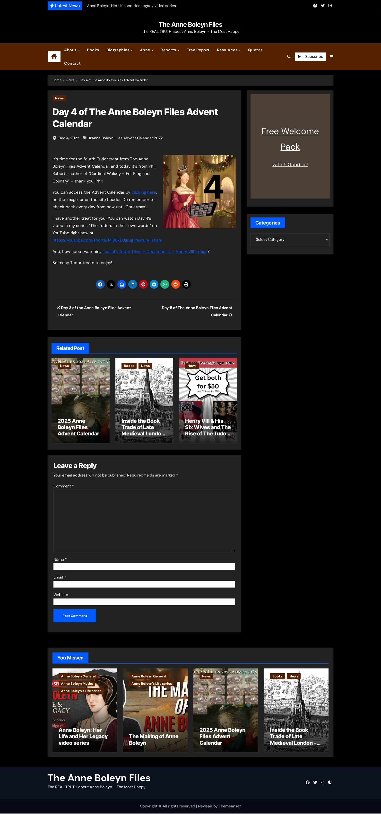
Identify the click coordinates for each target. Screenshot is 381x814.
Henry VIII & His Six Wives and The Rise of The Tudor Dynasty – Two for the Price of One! (208, 434)
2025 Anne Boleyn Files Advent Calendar (78, 427)
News (59, 98)
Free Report (198, 49)
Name (60, 558)
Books (93, 49)
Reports (169, 49)
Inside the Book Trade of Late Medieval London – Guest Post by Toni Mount (142, 434)
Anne (145, 49)
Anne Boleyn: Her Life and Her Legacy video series (83, 736)
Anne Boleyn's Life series (81, 690)
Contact (72, 63)
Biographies (118, 49)
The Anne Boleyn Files (190, 24)
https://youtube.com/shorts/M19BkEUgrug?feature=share (107, 240)
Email (59, 576)
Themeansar (230, 806)
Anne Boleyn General (78, 675)
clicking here (143, 192)
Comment (63, 485)
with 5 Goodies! (290, 164)
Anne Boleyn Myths (77, 682)
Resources (228, 49)
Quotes (255, 49)
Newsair (205, 806)
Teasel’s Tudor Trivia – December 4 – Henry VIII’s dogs (155, 251)
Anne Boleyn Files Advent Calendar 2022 (127, 138)
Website (60, 594)
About (71, 49)
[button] (331, 56)
